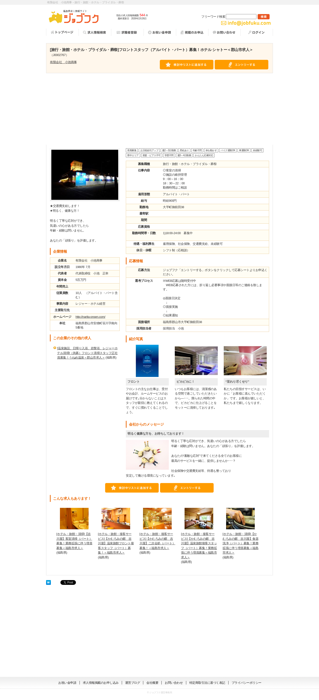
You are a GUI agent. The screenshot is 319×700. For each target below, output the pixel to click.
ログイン (256, 32)
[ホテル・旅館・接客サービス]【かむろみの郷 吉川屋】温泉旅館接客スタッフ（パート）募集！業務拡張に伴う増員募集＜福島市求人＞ (199, 545)
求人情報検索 (95, 32)
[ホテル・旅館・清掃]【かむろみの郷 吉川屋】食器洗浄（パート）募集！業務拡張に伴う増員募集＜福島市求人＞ (240, 543)
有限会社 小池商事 (63, 62)
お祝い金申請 (67, 683)
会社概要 (152, 683)
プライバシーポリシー (246, 683)
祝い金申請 (160, 32)
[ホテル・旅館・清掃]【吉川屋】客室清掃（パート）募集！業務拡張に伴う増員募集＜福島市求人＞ (74, 541)
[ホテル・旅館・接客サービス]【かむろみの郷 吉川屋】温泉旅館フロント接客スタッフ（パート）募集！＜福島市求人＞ (116, 543)
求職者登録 (127, 32)
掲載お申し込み (192, 32)
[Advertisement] (159, 109)
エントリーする (242, 64)
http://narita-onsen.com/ (90, 317)
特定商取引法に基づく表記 (207, 683)
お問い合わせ (224, 32)
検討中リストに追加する (187, 64)
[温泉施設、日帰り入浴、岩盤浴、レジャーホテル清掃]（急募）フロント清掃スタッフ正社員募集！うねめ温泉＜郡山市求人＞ (87, 352)
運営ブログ (132, 683)
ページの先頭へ (303, 669)
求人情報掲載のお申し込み (101, 683)
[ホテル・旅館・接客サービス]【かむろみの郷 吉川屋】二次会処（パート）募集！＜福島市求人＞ (157, 541)
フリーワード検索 (228, 16)
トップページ (62, 32)
